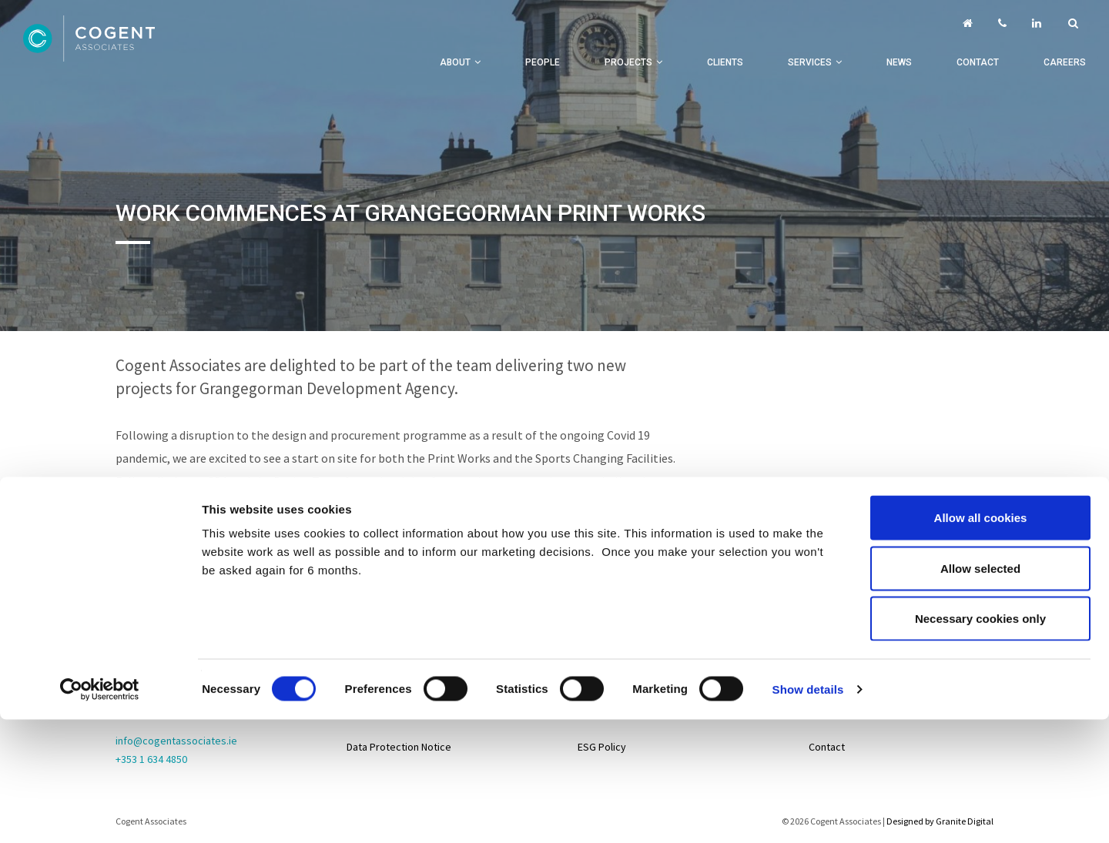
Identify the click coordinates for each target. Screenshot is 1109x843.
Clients (725, 62)
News (899, 62)
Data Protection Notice (399, 747)
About (455, 62)
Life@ (822, 670)
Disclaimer (370, 708)
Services (810, 62)
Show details (808, 570)
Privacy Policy (378, 670)
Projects (628, 62)
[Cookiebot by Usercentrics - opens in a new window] (99, 570)
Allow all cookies (980, 398)
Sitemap (366, 631)
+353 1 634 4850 (151, 759)
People (542, 62)
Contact (978, 62)
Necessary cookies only (980, 499)
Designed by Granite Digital (939, 821)
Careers (1065, 62)
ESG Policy (602, 747)
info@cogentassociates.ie (176, 741)
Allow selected (980, 449)
